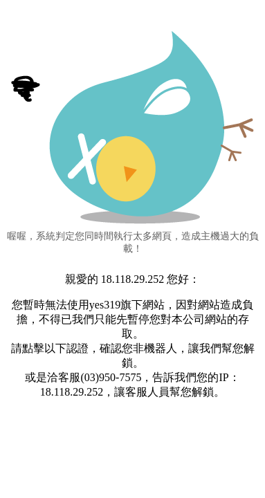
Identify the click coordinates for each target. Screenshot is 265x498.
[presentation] (133, 444)
